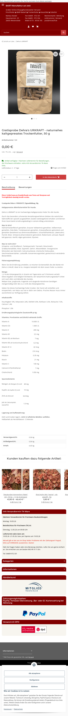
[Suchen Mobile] (31, 32)
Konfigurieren (34, 680)
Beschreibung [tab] (8, 187)
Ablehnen (34, 686)
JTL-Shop (38, 663)
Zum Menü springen (44, 1)
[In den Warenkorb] (3, 48)
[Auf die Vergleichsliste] (55, 54)
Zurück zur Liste (8, 41)
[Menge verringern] (4, 177)
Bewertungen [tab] (25, 187)
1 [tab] (31, 118)
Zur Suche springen (28, 1)
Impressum (8, 709)
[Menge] (17, 177)
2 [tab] (34, 118)
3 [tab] (36, 118)
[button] (29, 26)
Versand (19, 152)
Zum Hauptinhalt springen (10, 1)
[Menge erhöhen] (29, 177)
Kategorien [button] (8, 561)
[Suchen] (63, 32)
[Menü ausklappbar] (3, 3)
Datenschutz (18, 709)
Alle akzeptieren (34, 673)
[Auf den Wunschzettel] (61, 54)
